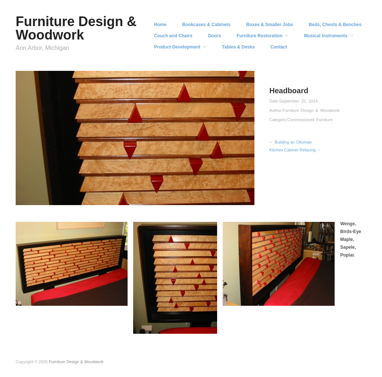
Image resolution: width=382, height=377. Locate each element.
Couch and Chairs (173, 36)
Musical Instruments (325, 36)
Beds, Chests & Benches (335, 24)
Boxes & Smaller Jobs (269, 24)
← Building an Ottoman (290, 142)
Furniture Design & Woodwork (76, 28)
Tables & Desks (238, 47)
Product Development (177, 47)
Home (160, 24)
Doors (214, 36)
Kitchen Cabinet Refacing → (295, 150)
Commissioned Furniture (310, 119)
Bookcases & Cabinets (206, 24)
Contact (278, 47)
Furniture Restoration (259, 36)
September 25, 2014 (298, 101)
